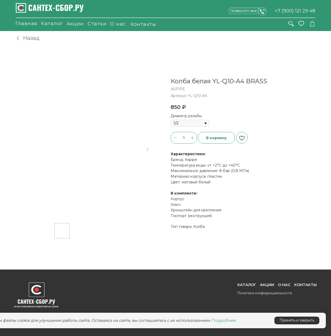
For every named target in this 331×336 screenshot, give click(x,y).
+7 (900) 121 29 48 (295, 11)
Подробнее (224, 320)
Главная (27, 23)
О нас (118, 24)
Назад (28, 38)
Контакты (143, 24)
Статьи (97, 24)
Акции (75, 24)
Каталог (52, 23)
